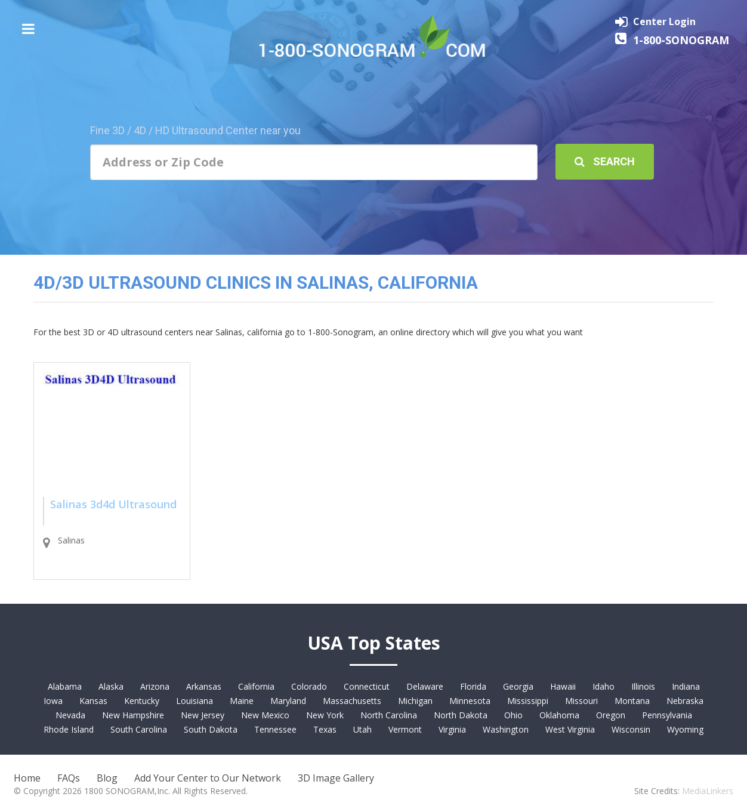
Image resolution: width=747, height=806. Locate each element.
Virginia (452, 729)
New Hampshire (133, 715)
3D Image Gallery (336, 778)
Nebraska (684, 700)
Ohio (513, 715)
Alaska (111, 686)
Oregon (610, 715)
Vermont (405, 729)
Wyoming (685, 729)
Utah (362, 729)
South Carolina (138, 729)
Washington (506, 729)
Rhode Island (69, 729)
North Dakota (460, 715)
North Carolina (388, 715)
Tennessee (275, 729)
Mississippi (527, 700)
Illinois (643, 686)
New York (325, 715)
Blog (107, 778)
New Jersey (202, 715)
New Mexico (265, 715)
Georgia (518, 686)
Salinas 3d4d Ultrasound (113, 504)
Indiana (686, 686)
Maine (242, 700)
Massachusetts (352, 700)
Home (27, 778)
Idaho (603, 686)
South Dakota (210, 729)
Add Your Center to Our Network (207, 778)
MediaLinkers (707, 790)
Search (605, 161)
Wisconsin (631, 729)
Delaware (424, 686)
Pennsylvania (667, 715)
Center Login (664, 21)
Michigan (415, 700)
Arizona (154, 686)
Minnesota (469, 700)
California (256, 686)
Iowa (53, 700)
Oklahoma (559, 715)
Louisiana (194, 700)
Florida (473, 686)
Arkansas (203, 686)
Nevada (70, 715)
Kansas (93, 700)
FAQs (68, 778)
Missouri (581, 700)
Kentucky (141, 700)
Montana (632, 700)
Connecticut (367, 686)
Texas (325, 729)
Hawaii (563, 686)
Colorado (309, 686)
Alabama (65, 686)
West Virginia (570, 729)
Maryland (288, 700)
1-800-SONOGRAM (681, 40)
